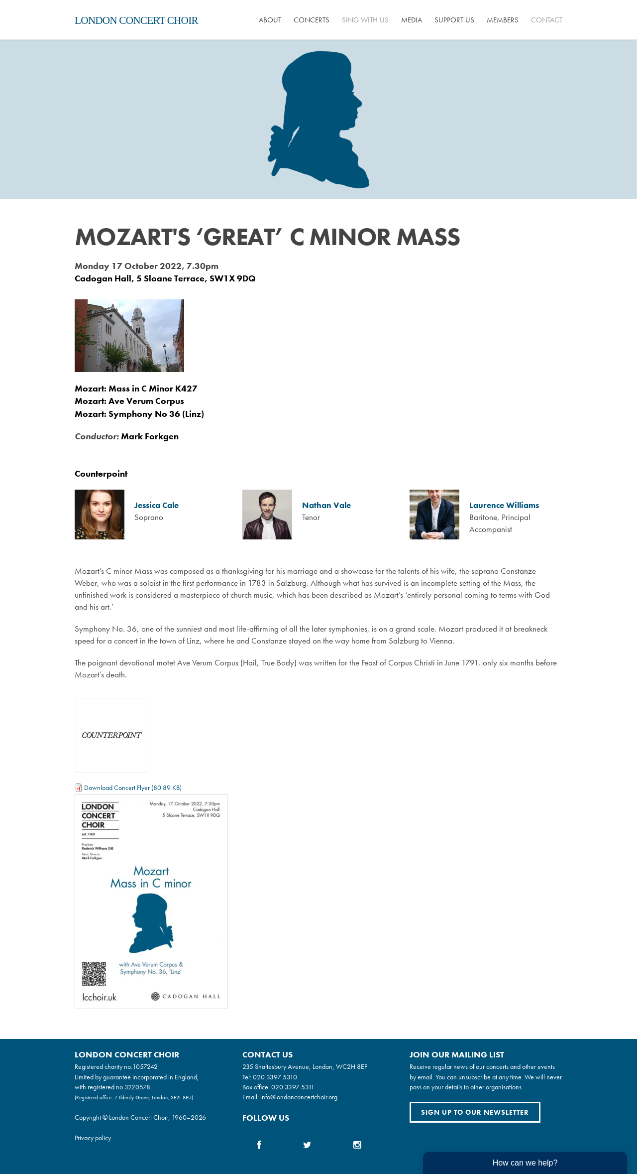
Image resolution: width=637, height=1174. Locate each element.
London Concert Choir (136, 20)
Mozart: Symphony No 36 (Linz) (139, 413)
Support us (454, 19)
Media (411, 19)
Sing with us (365, 19)
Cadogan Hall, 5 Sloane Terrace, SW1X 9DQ (165, 278)
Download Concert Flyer (117, 787)
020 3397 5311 (293, 1086)
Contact (546, 19)
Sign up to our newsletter (475, 1112)
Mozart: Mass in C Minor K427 (136, 388)
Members (503, 19)
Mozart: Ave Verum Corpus (129, 400)
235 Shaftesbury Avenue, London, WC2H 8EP (304, 1066)
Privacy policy (93, 1137)
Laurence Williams (504, 505)
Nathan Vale (326, 505)
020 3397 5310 (275, 1076)
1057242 (145, 1066)
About (270, 19)
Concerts (311, 19)
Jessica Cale (156, 505)
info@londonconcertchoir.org (298, 1096)
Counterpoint (101, 473)
